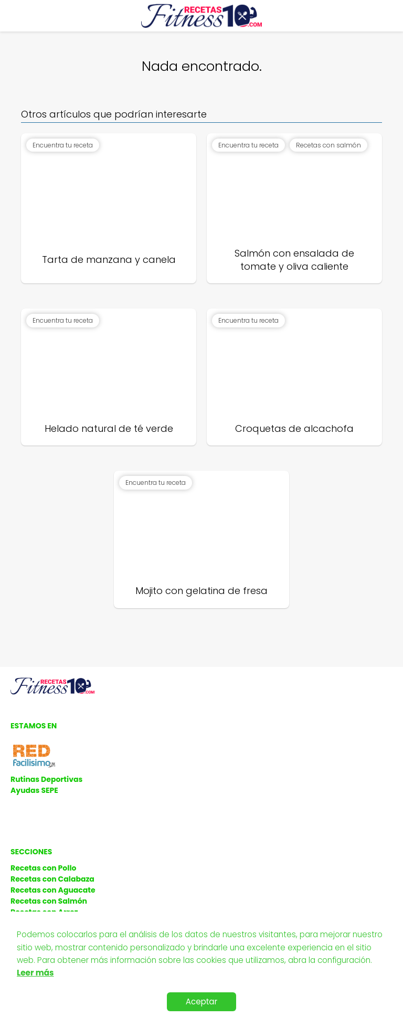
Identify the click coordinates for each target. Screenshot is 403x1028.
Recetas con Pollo (43, 868)
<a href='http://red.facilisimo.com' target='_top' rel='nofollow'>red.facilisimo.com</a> (34, 756)
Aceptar (202, 1001)
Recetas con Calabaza (52, 879)
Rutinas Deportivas (46, 779)
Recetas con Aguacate (53, 890)
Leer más (35, 972)
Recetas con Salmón (48, 901)
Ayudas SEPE (34, 790)
